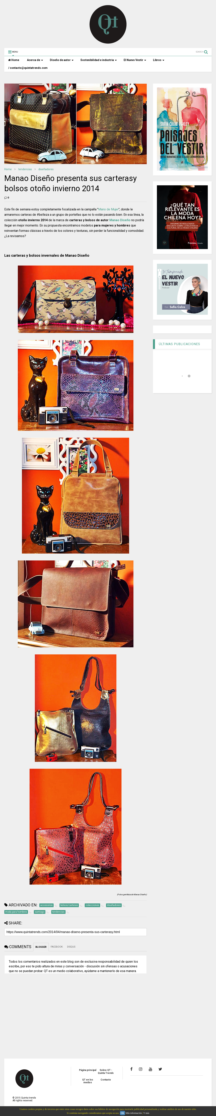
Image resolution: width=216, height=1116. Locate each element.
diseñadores (46, 169)
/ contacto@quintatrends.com (28, 67)
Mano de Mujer (108, 209)
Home (13, 60)
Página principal (87, 1070)
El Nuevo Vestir (135, 60)
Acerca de (35, 60)
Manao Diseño (119, 220)
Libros (158, 60)
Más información (134, 1113)
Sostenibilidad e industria (98, 60)
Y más (146, 1113)
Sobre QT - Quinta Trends (106, 1071)
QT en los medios (87, 1081)
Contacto (106, 1079)
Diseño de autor (62, 60)
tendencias (25, 169)
